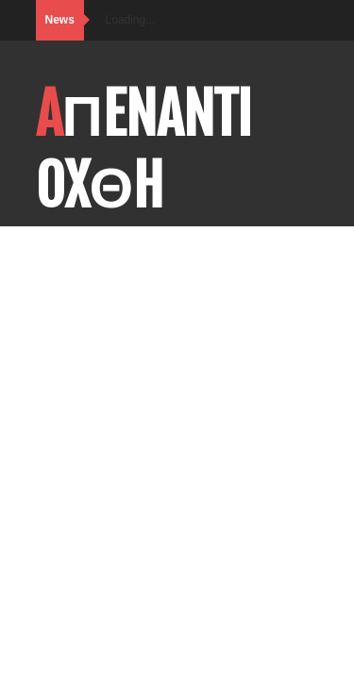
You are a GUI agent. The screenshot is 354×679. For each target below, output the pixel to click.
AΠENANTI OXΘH (144, 150)
